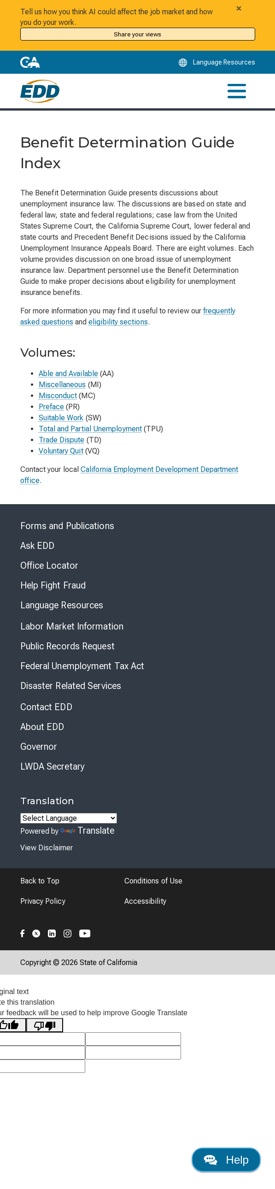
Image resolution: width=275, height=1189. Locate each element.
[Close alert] (239, 8)
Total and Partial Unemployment (90, 428)
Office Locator (49, 565)
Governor (39, 746)
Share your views (137, 34)
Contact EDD (46, 706)
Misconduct (58, 395)
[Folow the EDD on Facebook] (22, 932)
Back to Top (40, 881)
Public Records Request (67, 646)
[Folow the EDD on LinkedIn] (52, 932)
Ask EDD (37, 545)
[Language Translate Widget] (68, 818)
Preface (51, 406)
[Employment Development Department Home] (39, 91)
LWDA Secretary (52, 766)
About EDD (42, 726)
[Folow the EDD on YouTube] (85, 932)
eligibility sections (118, 322)
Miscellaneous (62, 384)
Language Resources (62, 605)
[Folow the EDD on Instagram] (68, 932)
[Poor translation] (44, 1025)
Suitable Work (61, 417)
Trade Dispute (62, 440)
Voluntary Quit (61, 451)
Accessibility (145, 901)
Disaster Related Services (71, 685)
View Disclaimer (46, 847)
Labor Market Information (71, 626)
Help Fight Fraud (53, 585)
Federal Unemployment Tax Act (82, 665)
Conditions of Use (153, 881)
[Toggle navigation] (236, 91)
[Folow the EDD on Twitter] (36, 932)
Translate (87, 830)
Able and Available (68, 373)
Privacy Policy (42, 901)
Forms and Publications (67, 525)
